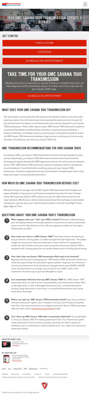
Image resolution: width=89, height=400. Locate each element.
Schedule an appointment (43, 309)
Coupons (44, 52)
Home (4, 368)
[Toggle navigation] (85, 4)
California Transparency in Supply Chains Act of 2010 (18, 377)
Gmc (9, 368)
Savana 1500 (17, 368)
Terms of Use (15, 374)
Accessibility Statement (60, 374)
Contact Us (37, 374)
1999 (25, 368)
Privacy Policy (26, 374)
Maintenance (33, 368)
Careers (47, 374)
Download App (17, 360)
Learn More (15, 345)
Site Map (4, 374)
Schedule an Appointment (44, 61)
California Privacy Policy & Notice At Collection (53, 377)
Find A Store (44, 43)
